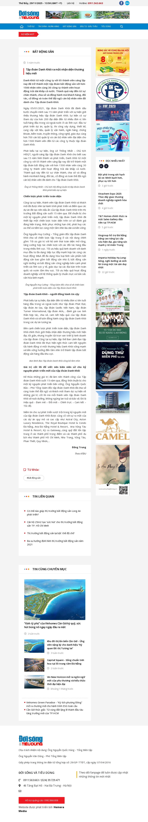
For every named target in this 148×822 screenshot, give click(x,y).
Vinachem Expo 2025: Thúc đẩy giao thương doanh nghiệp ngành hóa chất (112, 198)
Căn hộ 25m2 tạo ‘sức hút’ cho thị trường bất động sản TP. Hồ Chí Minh (55, 523)
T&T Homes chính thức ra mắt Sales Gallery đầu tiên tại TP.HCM (112, 219)
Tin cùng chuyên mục (49, 569)
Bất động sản (69, 26)
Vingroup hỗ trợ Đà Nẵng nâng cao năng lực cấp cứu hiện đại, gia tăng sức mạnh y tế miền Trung (112, 240)
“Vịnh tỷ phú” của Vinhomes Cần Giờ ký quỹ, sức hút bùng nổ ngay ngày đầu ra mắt (52, 625)
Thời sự (30, 26)
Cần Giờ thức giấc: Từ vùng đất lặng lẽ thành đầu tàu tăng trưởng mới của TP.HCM (54, 711)
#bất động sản (34, 477)
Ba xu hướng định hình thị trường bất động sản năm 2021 (55, 542)
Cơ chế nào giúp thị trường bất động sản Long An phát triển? (54, 512)
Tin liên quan (43, 496)
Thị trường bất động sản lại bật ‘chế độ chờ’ (51, 533)
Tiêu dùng (106, 26)
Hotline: (91, 3)
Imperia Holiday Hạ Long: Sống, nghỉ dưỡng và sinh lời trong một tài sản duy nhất (112, 262)
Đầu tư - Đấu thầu (89, 26)
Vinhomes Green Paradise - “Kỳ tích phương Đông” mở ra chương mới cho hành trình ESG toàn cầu (54, 704)
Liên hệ (70, 3)
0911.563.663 (31, 780)
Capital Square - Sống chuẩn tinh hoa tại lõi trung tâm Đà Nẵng (65, 661)
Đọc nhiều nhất (115, 160)
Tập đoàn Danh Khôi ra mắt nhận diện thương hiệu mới (55, 71)
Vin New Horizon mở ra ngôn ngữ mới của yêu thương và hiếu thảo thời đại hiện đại (66, 680)
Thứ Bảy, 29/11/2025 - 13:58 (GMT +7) (40, 3)
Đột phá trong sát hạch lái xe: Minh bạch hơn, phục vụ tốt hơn (111, 177)
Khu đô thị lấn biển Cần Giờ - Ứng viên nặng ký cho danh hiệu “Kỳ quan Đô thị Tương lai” (66, 645)
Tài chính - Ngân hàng (48, 26)
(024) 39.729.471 (50, 780)
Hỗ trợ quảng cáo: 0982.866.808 (41, 800)
